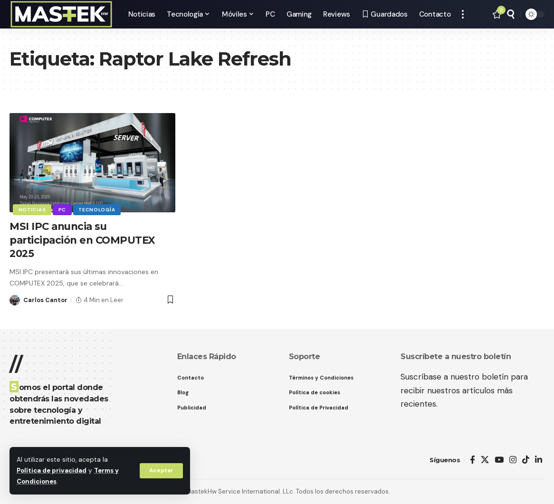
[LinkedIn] (538, 460)
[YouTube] (499, 460)
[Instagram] (513, 460)
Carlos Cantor (45, 300)
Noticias (32, 209)
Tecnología (97, 209)
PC (63, 209)
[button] (161, 470)
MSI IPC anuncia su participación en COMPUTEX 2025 (86, 240)
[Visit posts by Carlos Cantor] (15, 300)
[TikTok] (526, 460)
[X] (484, 460)
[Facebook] (473, 460)
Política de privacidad (52, 471)
